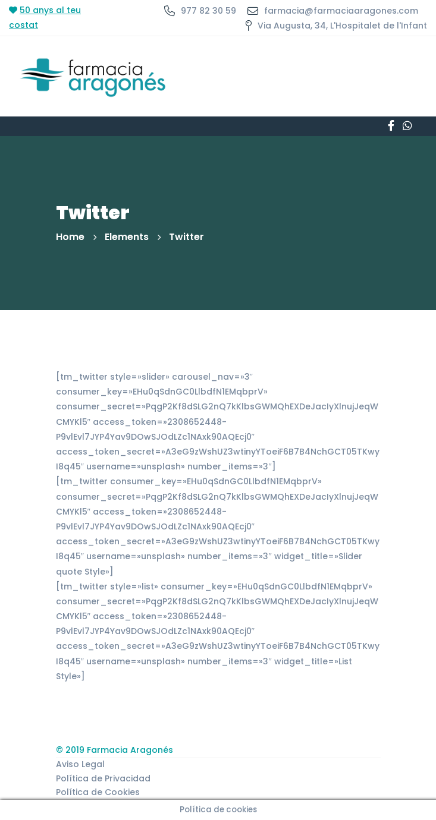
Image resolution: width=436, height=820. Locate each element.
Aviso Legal (80, 764)
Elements (127, 237)
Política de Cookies (98, 792)
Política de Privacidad (103, 778)
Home (70, 237)
